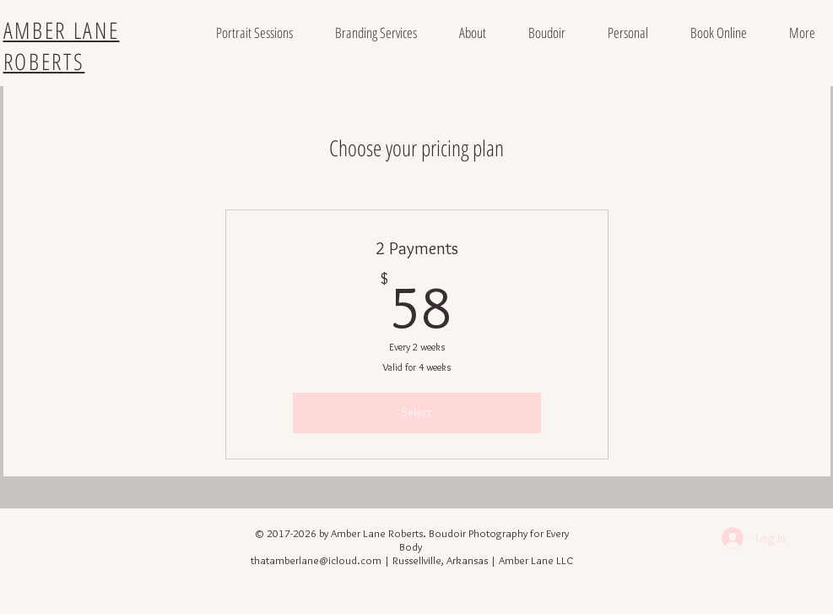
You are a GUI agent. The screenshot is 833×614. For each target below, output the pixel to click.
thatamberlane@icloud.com (316, 560)
